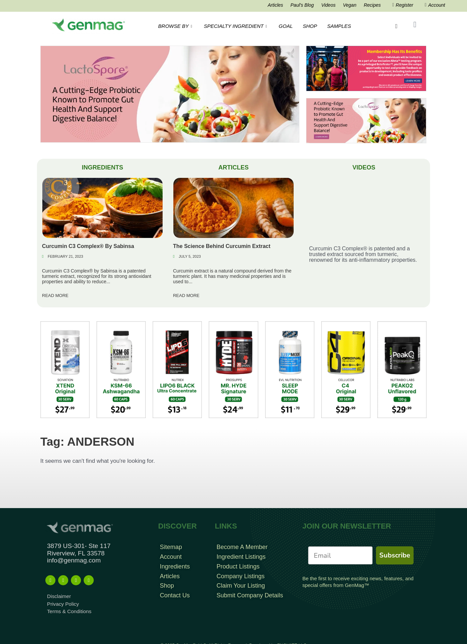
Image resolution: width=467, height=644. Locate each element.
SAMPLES (339, 26)
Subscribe (394, 555)
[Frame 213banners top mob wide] (366, 120)
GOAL (286, 26)
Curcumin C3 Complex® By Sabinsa (88, 246)
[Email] (340, 555)
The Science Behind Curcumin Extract (221, 246)
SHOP (310, 26)
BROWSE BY (176, 26)
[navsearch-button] (397, 26)
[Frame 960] (366, 68)
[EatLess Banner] (170, 94)
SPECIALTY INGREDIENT (236, 26)
